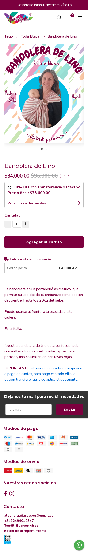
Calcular (68, 268)
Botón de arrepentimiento (25, 530)
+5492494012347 (19, 520)
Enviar (69, 409)
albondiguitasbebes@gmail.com (30, 515)
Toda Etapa (30, 36)
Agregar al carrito (44, 242)
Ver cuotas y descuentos (27, 203)
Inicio (9, 36)
